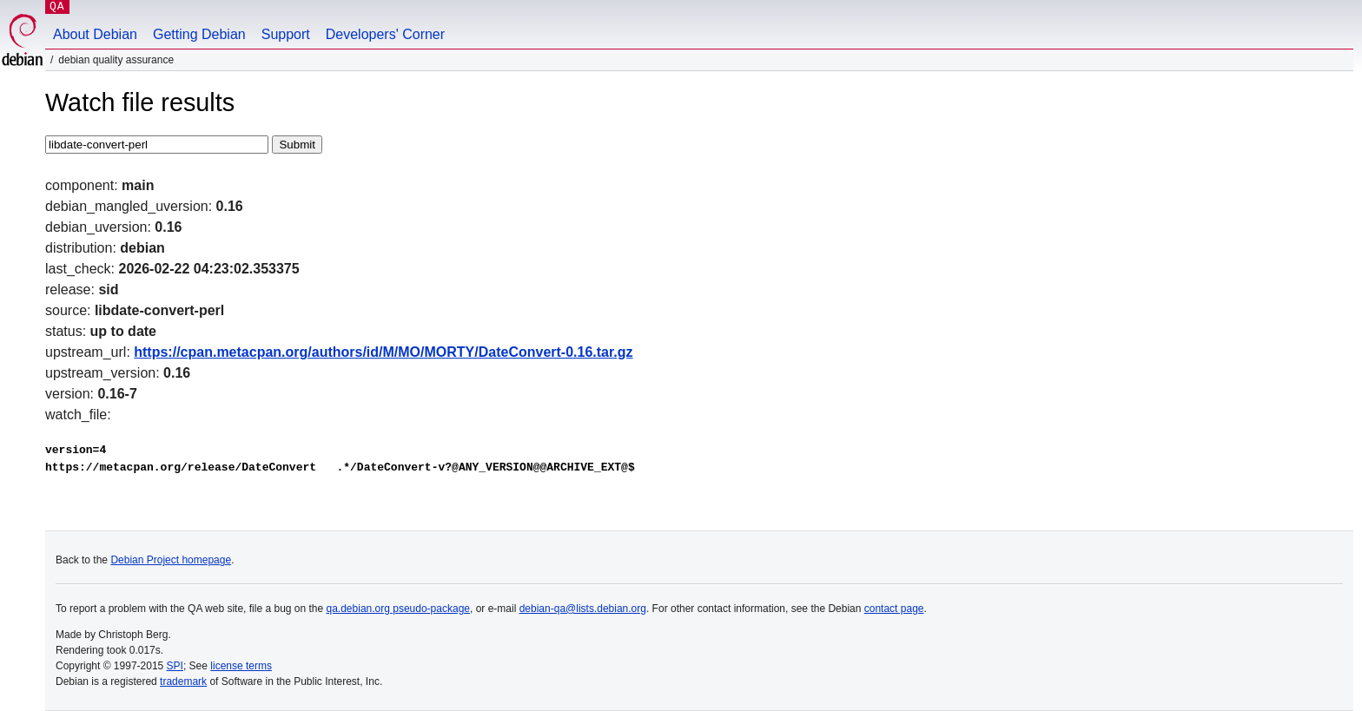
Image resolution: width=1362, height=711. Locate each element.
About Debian (95, 34)
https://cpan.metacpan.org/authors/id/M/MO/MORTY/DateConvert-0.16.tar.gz (383, 352)
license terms (241, 666)
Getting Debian (199, 34)
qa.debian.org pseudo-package (398, 608)
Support (285, 34)
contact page (894, 608)
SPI (175, 666)
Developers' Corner (385, 34)
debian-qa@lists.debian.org (582, 608)
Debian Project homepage (170, 560)
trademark (183, 681)
